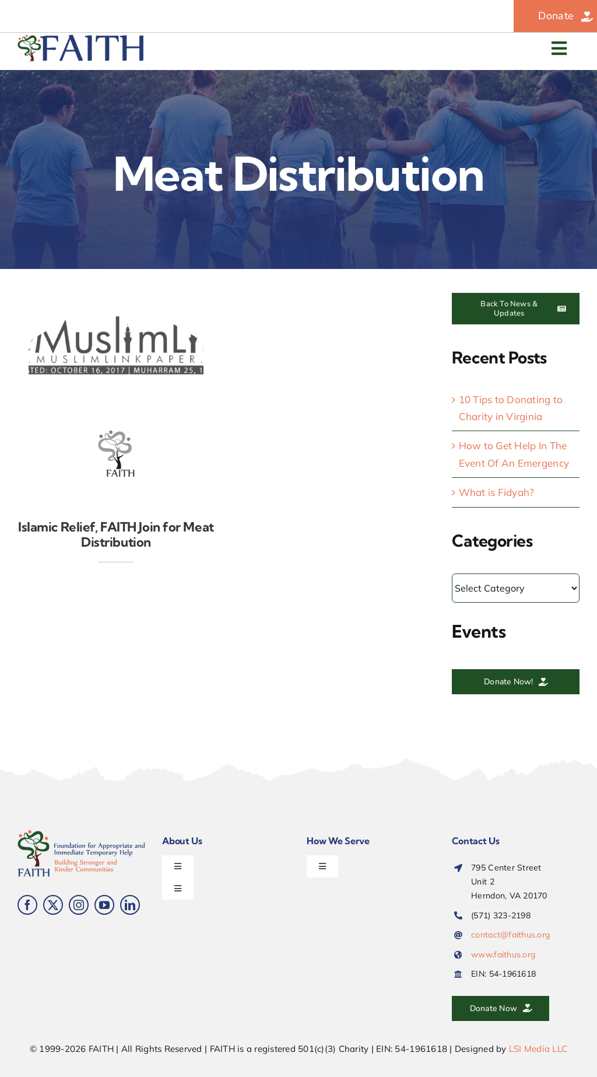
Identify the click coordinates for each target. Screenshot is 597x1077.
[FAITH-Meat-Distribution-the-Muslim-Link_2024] (116, 298)
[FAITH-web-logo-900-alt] (81, 39)
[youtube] (104, 905)
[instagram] (79, 905)
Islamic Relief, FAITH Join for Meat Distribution (116, 534)
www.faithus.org (503, 954)
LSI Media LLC (538, 1048)
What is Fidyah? (497, 492)
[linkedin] (130, 905)
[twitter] (53, 905)
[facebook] (27, 905)
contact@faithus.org (510, 934)
